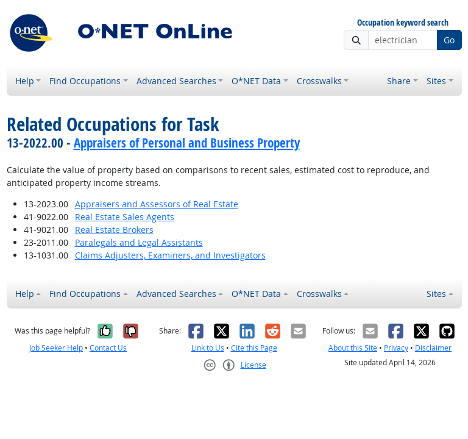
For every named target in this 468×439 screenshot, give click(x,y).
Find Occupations (85, 81)
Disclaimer (433, 348)
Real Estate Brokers (114, 229)
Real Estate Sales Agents (124, 217)
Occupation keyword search (402, 23)
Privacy (396, 348)
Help (24, 81)
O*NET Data (256, 81)
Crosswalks (319, 81)
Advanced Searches (176, 81)
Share (399, 81)
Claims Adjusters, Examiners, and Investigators (170, 255)
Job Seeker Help (56, 348)
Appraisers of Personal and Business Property (187, 142)
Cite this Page (254, 348)
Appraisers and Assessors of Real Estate (156, 204)
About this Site (352, 348)
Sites (436, 81)
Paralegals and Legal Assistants (139, 242)
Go (449, 40)
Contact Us (108, 348)
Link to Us (207, 348)
